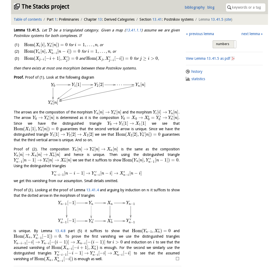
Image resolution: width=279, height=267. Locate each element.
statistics (198, 79)
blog (210, 7)
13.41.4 (92, 190)
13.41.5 (217, 19)
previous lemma (201, 34)
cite (228, 19)
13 (100, 19)
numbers (222, 44)
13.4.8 (60, 231)
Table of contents (28, 19)
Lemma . (27, 30)
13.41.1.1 (133, 30)
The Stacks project (45, 6)
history (196, 71)
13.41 (157, 19)
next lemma (251, 34)
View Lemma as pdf (208, 58)
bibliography (195, 7)
